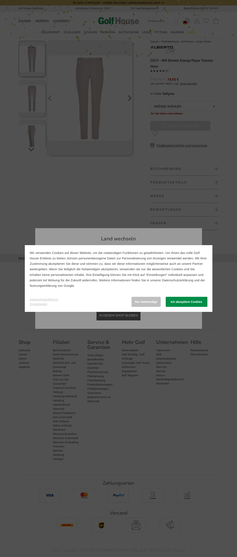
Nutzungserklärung (43, 285)
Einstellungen (38, 304)
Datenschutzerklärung (177, 280)
